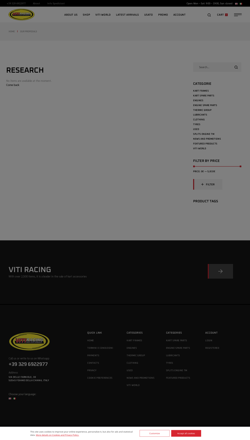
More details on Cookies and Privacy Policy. (57, 435)
